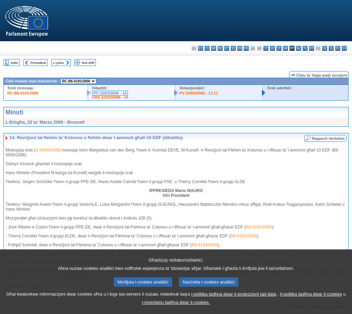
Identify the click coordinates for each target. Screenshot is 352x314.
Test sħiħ (88, 63)
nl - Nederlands (298, 48)
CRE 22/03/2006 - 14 (110, 97)
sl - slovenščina (331, 48)
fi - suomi (337, 48)
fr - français (246, 48)
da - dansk (213, 48)
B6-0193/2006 (243, 236)
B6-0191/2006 (259, 227)
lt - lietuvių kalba (279, 48)
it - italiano (265, 48)
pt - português (311, 48)
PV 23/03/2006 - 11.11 (198, 93)
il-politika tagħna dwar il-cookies (311, 301)
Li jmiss (58, 63)
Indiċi (14, 63)
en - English (239, 48)
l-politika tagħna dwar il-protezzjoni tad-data (233, 301)
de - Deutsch (220, 48)
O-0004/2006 (47, 150)
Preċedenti (38, 63)
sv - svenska (344, 48)
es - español (200, 48)
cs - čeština (207, 48)
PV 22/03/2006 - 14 (110, 93)
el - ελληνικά (233, 48)
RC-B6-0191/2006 (22, 93)
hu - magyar (285, 48)
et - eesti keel (226, 48)
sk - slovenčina (324, 48)
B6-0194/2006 (204, 245)
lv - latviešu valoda (272, 48)
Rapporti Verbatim (328, 138)
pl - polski (305, 48)
